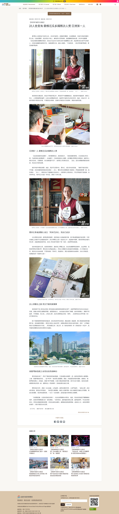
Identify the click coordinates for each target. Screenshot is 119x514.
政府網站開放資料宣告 (36, 500)
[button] (115, 4)
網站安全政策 (27, 500)
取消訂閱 (69, 504)
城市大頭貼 (60, 418)
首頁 (20, 8)
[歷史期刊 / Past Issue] (70, 4)
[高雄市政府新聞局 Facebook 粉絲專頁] (97, 4)
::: (10, 3)
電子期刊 (25, 8)
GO (64, 1)
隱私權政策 (20, 500)
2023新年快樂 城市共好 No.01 (36, 8)
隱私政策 (79, 509)
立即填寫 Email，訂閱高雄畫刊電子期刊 (70, 498)
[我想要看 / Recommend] (29, 4)
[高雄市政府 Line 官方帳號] (100, 4)
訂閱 (63, 504)
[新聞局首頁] (81, 4)
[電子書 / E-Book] (56, 4)
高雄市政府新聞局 (25, 496)
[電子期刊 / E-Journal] (44, 4)
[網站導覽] (90, 4)
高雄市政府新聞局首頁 (94, 502)
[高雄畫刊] (6, 4)
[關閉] (117, 1)
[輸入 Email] (74, 500)
